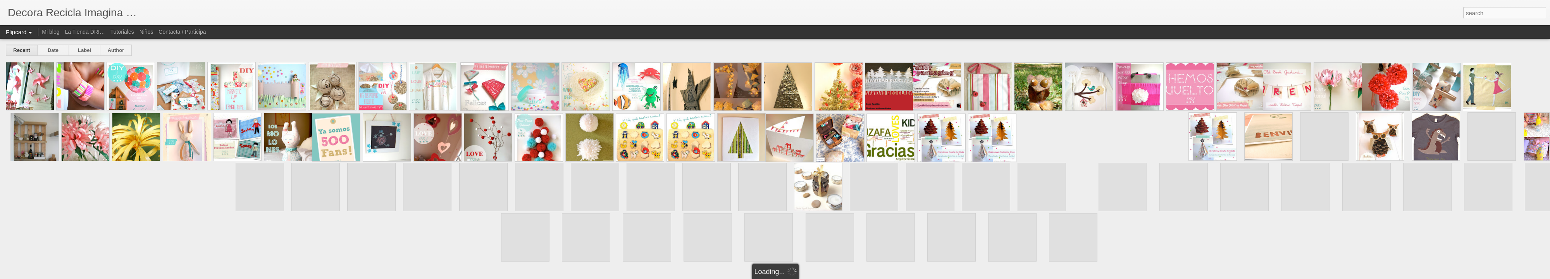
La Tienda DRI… (85, 32)
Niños (146, 32)
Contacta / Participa (182, 32)
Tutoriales (122, 32)
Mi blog (50, 32)
